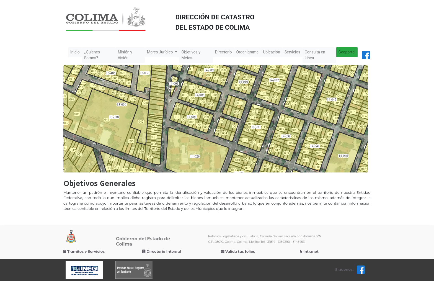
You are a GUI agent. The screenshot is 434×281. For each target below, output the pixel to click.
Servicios (292, 52)
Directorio (223, 52)
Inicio (76, 51)
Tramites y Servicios (84, 251)
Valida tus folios (238, 251)
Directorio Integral (161, 251)
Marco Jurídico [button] (160, 52)
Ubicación (271, 52)
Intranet (309, 251)
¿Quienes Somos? (92, 55)
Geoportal (347, 52)
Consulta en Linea (315, 55)
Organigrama (247, 52)
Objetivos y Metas (191, 55)
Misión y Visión (125, 55)
